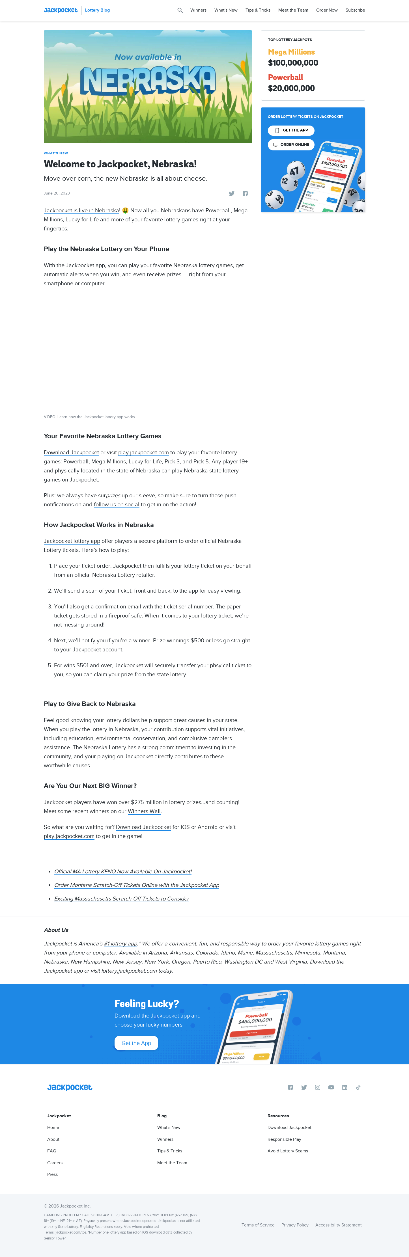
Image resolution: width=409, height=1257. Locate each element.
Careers (55, 1162)
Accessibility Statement (338, 1225)
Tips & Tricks (258, 10)
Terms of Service (258, 1225)
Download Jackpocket (71, 452)
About (53, 1139)
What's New (226, 10)
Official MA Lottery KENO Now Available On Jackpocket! (122, 871)
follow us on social (116, 504)
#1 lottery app (120, 943)
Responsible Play (284, 1139)
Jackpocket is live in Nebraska (81, 210)
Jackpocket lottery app (72, 541)
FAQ (51, 1151)
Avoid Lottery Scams (288, 1151)
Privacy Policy (295, 1225)
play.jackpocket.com (143, 452)
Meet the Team (293, 10)
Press (52, 1174)
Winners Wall (144, 811)
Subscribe (355, 10)
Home (53, 1127)
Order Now (327, 10)
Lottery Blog (97, 10)
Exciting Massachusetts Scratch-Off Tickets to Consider (121, 898)
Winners (198, 10)
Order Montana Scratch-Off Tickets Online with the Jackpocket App (136, 885)
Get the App (136, 1043)
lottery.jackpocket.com (129, 970)
